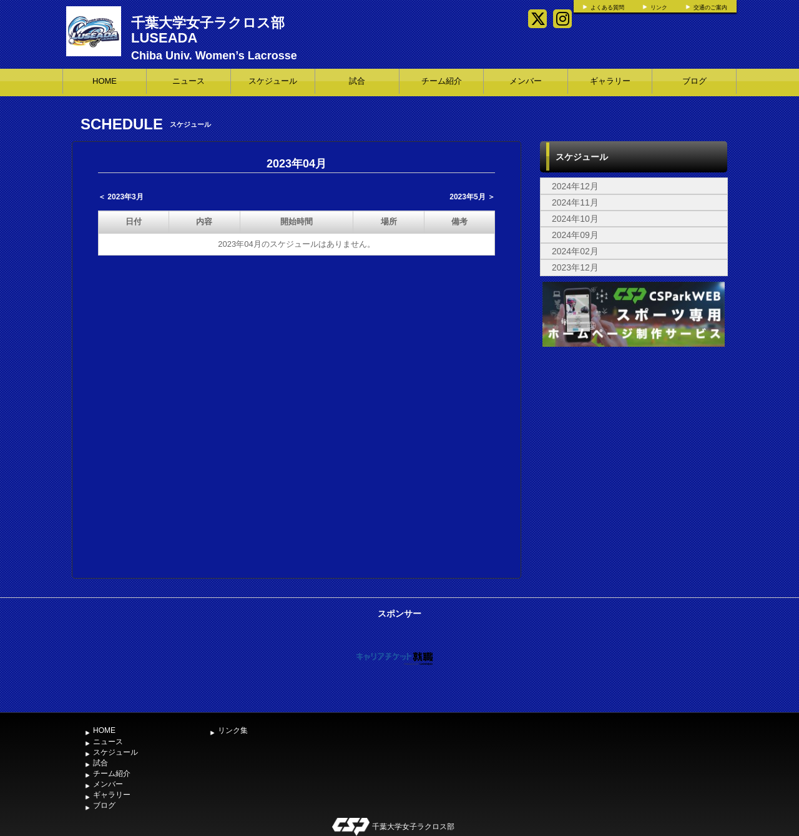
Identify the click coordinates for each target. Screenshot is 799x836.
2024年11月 (575, 202)
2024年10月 (575, 219)
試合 (357, 81)
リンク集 (233, 730)
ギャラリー (610, 81)
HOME (104, 81)
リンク (658, 7)
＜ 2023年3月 (121, 196)
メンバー (525, 81)
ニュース (188, 81)
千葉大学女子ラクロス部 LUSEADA (208, 30)
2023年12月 (575, 267)
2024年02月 (575, 251)
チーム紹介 (441, 81)
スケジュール (272, 81)
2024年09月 (575, 235)
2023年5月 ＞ (472, 196)
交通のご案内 (710, 7)
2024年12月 (575, 186)
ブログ (694, 81)
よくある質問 (607, 7)
